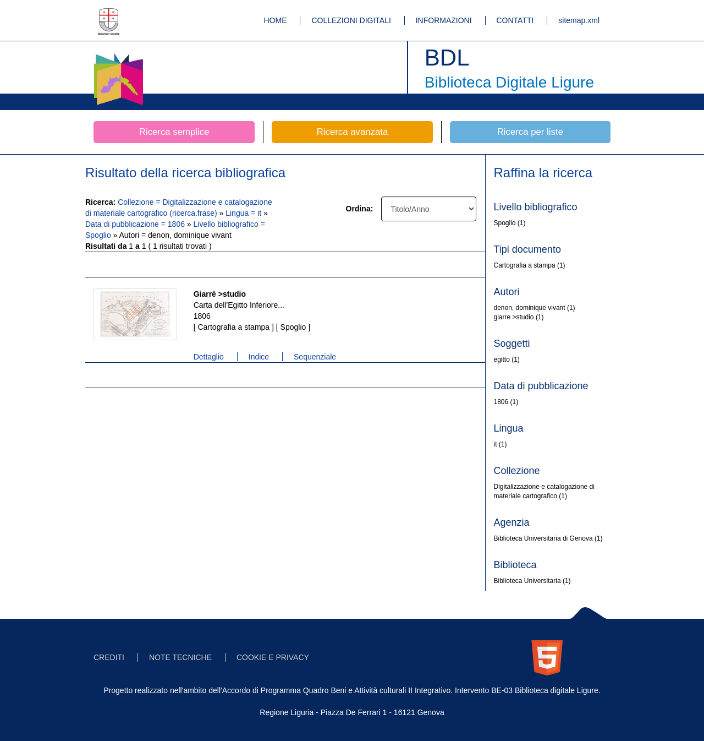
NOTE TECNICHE (180, 657)
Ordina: (359, 208)
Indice (259, 356)
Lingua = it (244, 213)
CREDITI (109, 657)
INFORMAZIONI (444, 20)
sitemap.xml (579, 20)
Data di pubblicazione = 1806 (136, 224)
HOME (275, 20)
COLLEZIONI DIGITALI (351, 20)
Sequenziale (315, 356)
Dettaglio (209, 356)
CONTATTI (515, 20)
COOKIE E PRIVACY (273, 657)
